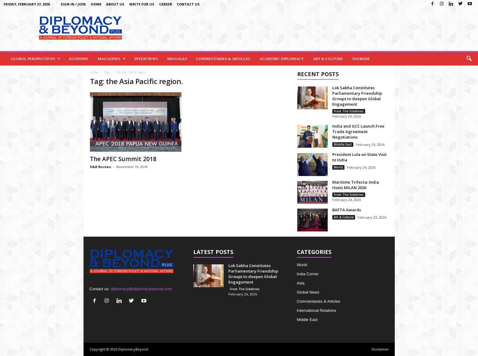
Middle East (343, 144)
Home (96, 4)
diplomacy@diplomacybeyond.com (141, 289)
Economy (78, 59)
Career (165, 4)
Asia (301, 283)
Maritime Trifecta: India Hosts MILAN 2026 (355, 184)
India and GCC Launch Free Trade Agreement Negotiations (358, 131)
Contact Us (188, 4)
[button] (469, 58)
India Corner (308, 274)
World (338, 167)
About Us (115, 4)
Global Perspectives (35, 58)
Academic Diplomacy (281, 59)
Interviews (146, 59)
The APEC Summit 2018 (123, 159)
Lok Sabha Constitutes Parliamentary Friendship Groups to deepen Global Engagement (357, 96)
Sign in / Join (73, 4)
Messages (177, 59)
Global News (308, 292)
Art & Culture (328, 59)
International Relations (316, 310)
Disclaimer (380, 349)
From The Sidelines (349, 111)
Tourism (360, 59)
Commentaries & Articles (223, 59)
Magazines (112, 58)
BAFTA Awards (346, 210)
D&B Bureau (100, 166)
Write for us (141, 4)
